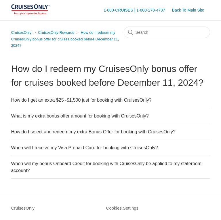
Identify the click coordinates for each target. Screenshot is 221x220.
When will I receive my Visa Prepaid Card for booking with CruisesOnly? (84, 147)
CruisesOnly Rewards (56, 32)
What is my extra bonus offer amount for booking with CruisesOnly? (79, 115)
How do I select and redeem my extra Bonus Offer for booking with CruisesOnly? (93, 131)
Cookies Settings (122, 208)
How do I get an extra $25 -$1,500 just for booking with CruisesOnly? (81, 100)
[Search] (167, 32)
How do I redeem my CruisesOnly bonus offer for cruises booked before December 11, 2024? (65, 39)
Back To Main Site (188, 10)
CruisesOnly (21, 32)
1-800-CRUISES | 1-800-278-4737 (134, 10)
